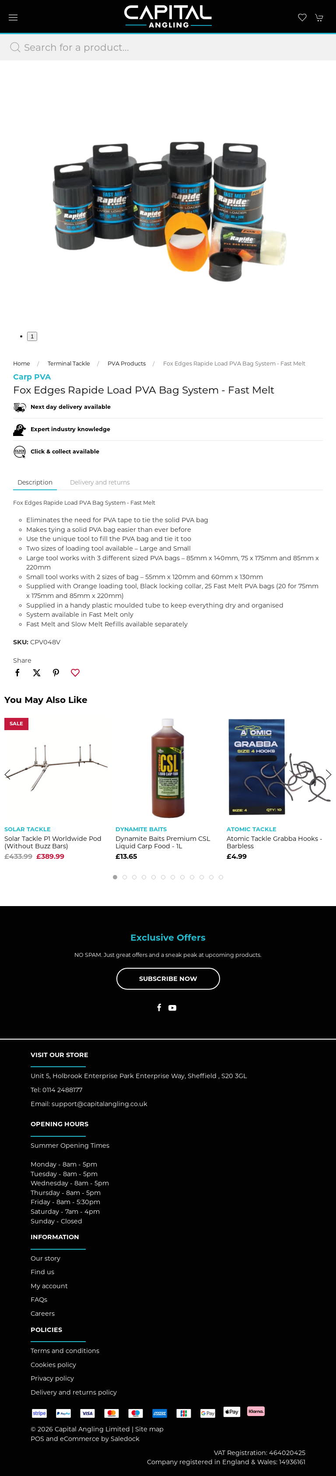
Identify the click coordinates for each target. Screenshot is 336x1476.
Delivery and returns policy (74, 1392)
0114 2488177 (62, 1090)
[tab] (115, 877)
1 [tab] (32, 336)
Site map (149, 1429)
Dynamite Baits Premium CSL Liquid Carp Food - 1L (163, 842)
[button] (13, 17)
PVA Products (127, 363)
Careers (43, 1314)
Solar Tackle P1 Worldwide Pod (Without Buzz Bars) (53, 842)
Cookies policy (53, 1365)
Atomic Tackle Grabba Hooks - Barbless (274, 842)
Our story (45, 1258)
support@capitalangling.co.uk (99, 1104)
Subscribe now (168, 979)
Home (21, 363)
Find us (42, 1272)
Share (22, 660)
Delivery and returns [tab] (100, 482)
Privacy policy (52, 1378)
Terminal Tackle (69, 363)
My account (49, 1286)
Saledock (125, 1439)
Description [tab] (35, 482)
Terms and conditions (65, 1351)
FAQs (39, 1300)
